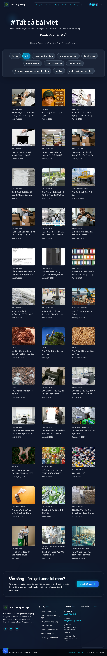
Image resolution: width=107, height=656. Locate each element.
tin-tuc (59, 71)
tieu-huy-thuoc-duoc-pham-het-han (32, 71)
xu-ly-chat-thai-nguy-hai (80, 71)
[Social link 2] (93, 4)
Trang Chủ (39, 5)
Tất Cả (15, 56)
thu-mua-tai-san (54, 63)
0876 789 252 (70, 614)
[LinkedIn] (11, 629)
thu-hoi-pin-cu (32, 63)
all (26, 56)
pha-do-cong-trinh (68, 56)
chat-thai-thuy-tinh (43, 56)
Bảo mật (80, 652)
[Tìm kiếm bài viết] (101, 4)
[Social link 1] (90, 4)
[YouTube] (17, 629)
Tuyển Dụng (74, 5)
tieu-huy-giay (75, 63)
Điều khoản (71, 652)
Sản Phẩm (49, 5)
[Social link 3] (96, 4)
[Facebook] (5, 629)
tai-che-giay (89, 56)
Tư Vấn (57, 5)
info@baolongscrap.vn (71, 621)
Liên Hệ (64, 5)
